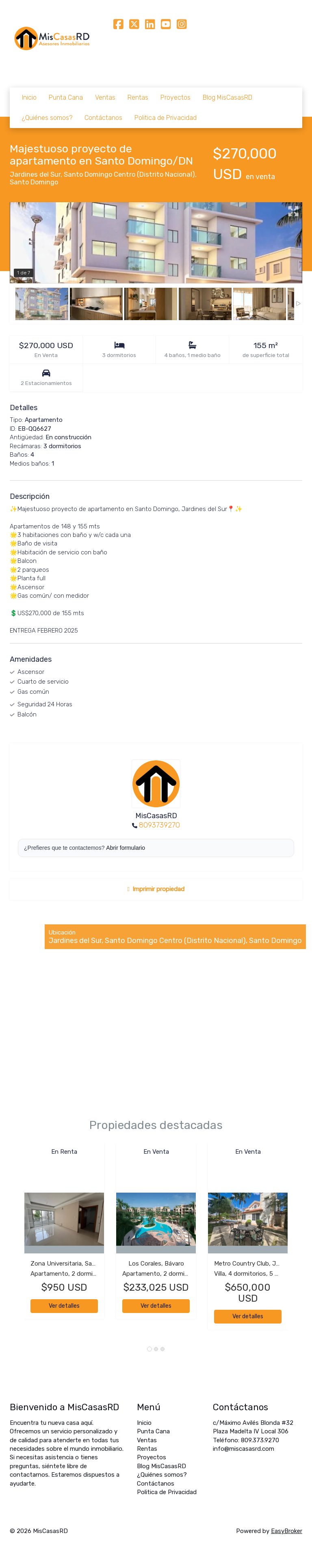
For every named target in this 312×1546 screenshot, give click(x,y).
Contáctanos (103, 118)
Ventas (105, 97)
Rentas (138, 97)
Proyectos (175, 97)
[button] (17, 1241)
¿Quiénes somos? (47, 118)
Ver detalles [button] (64, 1305)
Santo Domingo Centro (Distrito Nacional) (129, 174)
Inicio (29, 97)
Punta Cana (66, 97)
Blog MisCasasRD (227, 97)
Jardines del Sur (35, 174)
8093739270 (159, 825)
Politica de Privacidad (165, 118)
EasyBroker (286, 1531)
